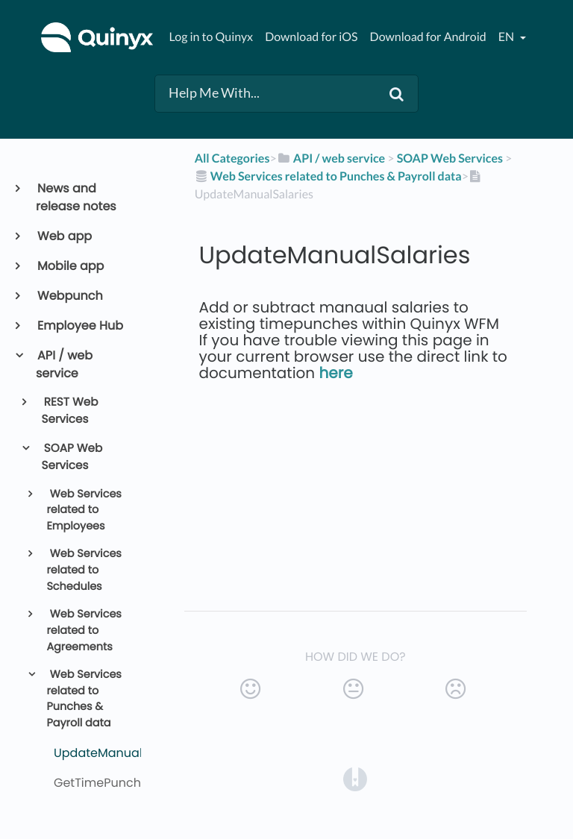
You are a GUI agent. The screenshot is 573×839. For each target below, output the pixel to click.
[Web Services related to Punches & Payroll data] (328, 176)
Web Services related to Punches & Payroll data (83, 699)
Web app (64, 236)
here (336, 372)
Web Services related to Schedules (83, 570)
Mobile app (70, 265)
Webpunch (69, 295)
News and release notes (76, 197)
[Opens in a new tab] (355, 779)
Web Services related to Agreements (83, 630)
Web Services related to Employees (83, 510)
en (507, 37)
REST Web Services (70, 411)
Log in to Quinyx (211, 37)
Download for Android (428, 37)
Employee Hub (79, 325)
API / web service (64, 364)
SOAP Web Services (72, 457)
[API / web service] (331, 158)
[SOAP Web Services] (450, 158)
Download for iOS (311, 37)
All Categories (232, 158)
